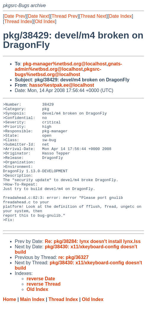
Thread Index (18, 21)
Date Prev (14, 16)
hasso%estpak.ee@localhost (61, 85)
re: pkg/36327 (73, 282)
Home (9, 324)
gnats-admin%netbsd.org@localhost (68, 66)
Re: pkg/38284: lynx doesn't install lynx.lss (92, 266)
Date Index (120, 16)
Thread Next (93, 16)
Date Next (38, 16)
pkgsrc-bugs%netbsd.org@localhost (58, 72)
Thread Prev (65, 16)
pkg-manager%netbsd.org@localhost (64, 63)
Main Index (32, 324)
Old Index (45, 21)
